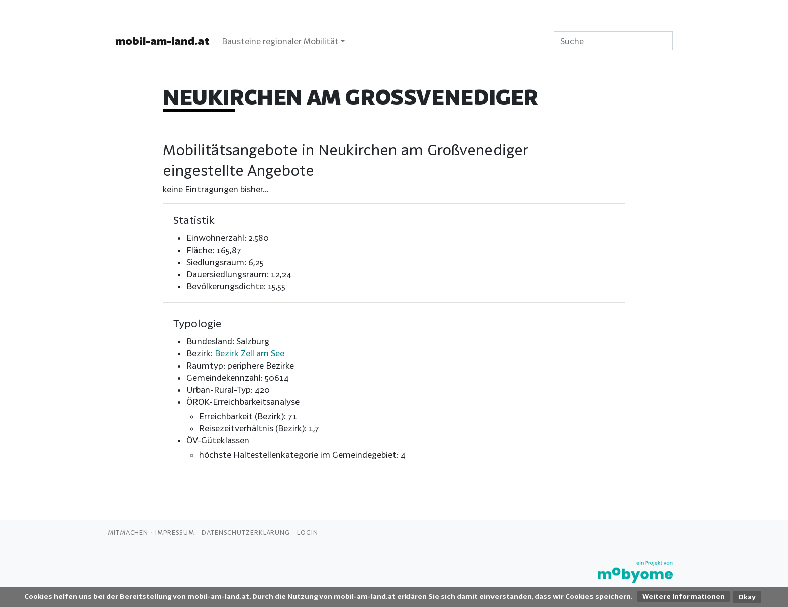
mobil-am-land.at (162, 41)
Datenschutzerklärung (246, 532)
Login (307, 532)
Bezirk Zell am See (249, 353)
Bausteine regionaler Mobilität (280, 41)
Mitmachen (128, 532)
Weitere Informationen (683, 596)
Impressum (174, 532)
